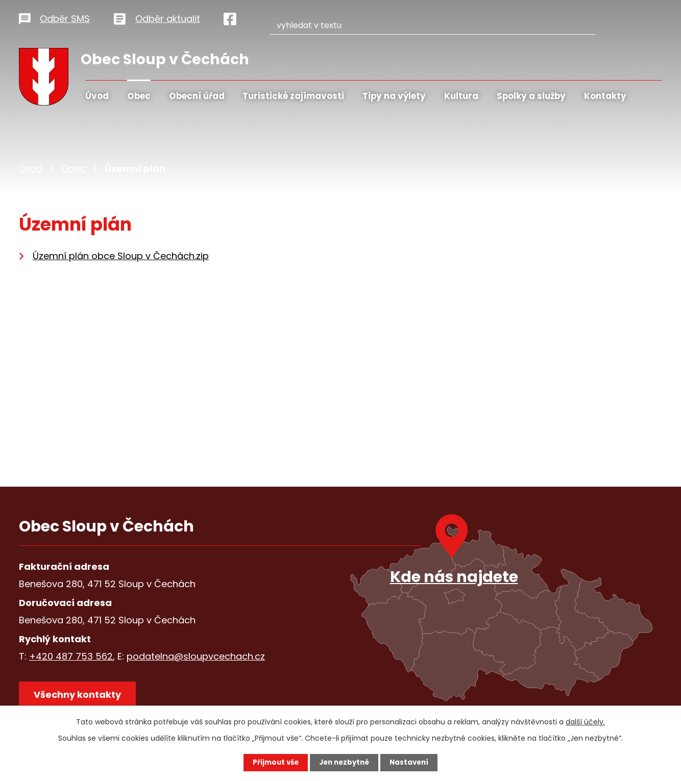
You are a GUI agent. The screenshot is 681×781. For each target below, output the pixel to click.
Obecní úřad (197, 96)
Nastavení (412, 762)
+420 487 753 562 (71, 656)
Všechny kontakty (80, 696)
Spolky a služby (531, 96)
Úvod (97, 96)
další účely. (585, 721)
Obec (139, 96)
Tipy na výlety (394, 96)
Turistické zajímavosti (293, 96)
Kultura (461, 96)
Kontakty (605, 96)
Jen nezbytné (344, 762)
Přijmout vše (273, 762)
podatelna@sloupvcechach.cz (196, 656)
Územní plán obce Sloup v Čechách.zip (121, 255)
